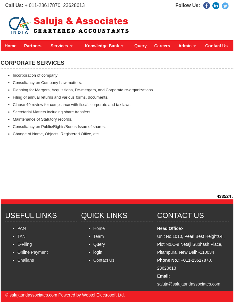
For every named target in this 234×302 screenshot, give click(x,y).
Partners (32, 45)
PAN (21, 228)
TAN (21, 236)
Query (140, 45)
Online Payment (32, 252)
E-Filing (24, 244)
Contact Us (216, 45)
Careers (162, 45)
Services (62, 45)
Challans (25, 260)
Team (98, 236)
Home (10, 45)
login (97, 252)
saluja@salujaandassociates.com (188, 284)
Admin (187, 45)
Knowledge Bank (104, 45)
